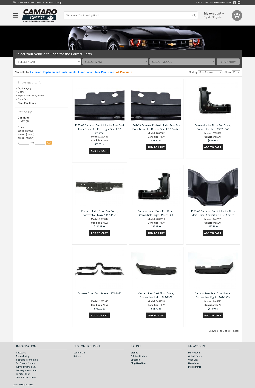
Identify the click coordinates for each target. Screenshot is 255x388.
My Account (194, 352)
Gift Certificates (139, 356)
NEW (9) (23, 121)
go (49, 142)
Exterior (35, 72)
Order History (195, 356)
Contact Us (37, 2)
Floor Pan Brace (104, 72)
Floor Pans (85, 72)
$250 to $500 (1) (26, 138)
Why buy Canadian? (26, 366)
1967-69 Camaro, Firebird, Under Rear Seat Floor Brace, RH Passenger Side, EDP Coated (99, 129)
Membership (194, 366)
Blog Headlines (138, 363)
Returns (77, 356)
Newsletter (193, 363)
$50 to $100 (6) (25, 131)
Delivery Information (26, 370)
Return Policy (22, 356)
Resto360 (21, 352)
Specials (135, 359)
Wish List (193, 359)
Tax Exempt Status (25, 363)
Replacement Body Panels (59, 72)
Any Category (24, 88)
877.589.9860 (21, 2)
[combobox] (48, 61)
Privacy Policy (23, 374)
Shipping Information (27, 359)
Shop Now (228, 61)
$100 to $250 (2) (26, 134)
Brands (134, 352)
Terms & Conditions (26, 377)
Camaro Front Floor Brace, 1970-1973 (99, 293)
